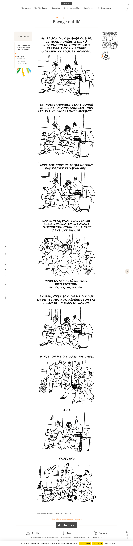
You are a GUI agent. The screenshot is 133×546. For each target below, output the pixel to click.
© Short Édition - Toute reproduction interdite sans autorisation (54, 513)
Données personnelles (79, 537)
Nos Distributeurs (41, 8)
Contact (89, 537)
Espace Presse (35, 537)
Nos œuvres (26, 8)
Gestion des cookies (66, 537)
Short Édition (89, 8)
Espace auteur (105, 8)
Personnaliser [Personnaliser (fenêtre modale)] (110, 543)
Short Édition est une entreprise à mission (66, 519)
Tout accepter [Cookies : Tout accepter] (85, 543)
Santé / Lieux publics (72, 8)
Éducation (56, 8)
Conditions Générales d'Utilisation (49, 537)
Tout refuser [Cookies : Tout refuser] (97, 543)
